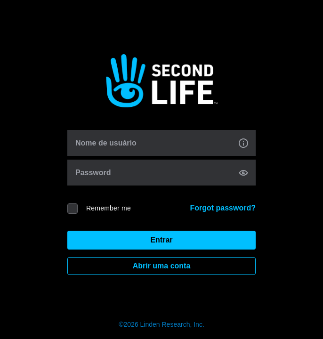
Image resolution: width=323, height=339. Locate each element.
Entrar (161, 240)
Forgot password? (223, 208)
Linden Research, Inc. (172, 324)
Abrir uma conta (162, 266)
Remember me (108, 208)
